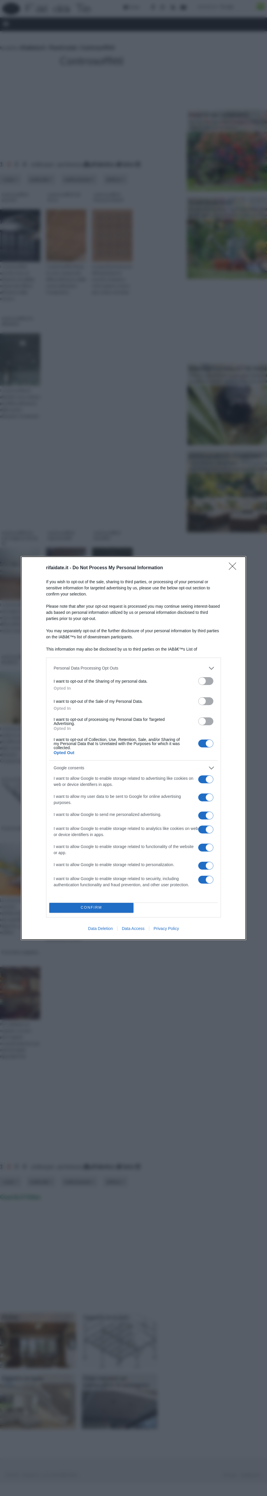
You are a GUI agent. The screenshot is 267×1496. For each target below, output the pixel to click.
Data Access (133, 928)
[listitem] (133, 668)
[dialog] (133, 748)
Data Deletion (100, 928)
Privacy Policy (166, 928)
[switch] (205, 681)
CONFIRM (91, 907)
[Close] (234, 568)
